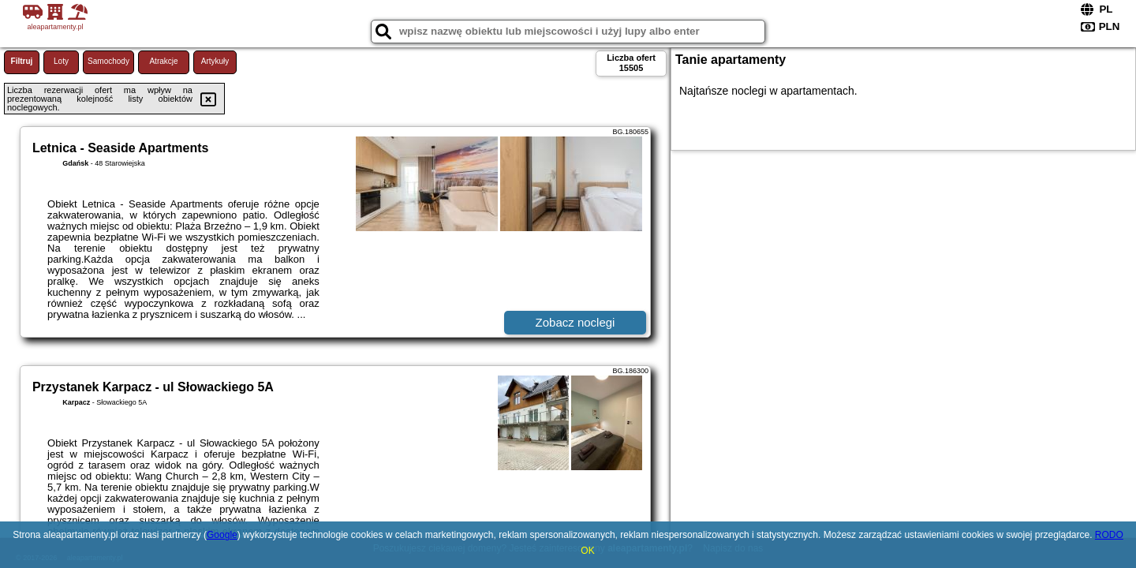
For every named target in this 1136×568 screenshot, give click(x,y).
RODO (1109, 534)
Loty (61, 61)
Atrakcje (163, 61)
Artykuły (215, 61)
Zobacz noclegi (575, 322)
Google (222, 534)
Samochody (108, 61)
